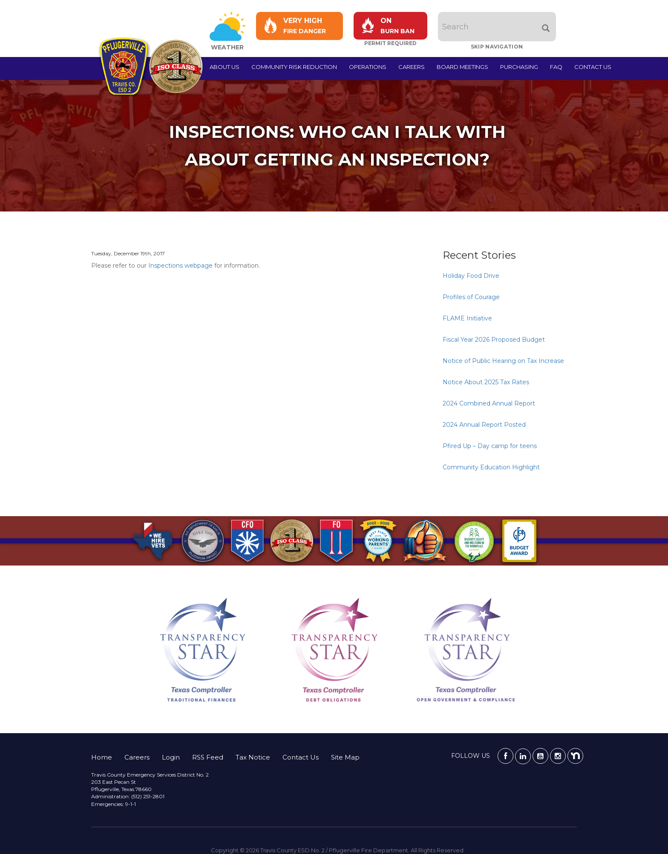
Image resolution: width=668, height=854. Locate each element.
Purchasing (519, 66)
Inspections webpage (180, 265)
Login (171, 757)
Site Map (345, 757)
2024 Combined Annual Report (489, 403)
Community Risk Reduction (294, 66)
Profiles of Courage (471, 297)
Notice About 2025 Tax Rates (486, 382)
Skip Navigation (497, 46)
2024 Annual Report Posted (484, 424)
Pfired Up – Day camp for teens (490, 446)
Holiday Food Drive (471, 276)
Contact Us (592, 66)
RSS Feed (207, 757)
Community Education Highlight (491, 467)
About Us (224, 66)
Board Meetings (462, 66)
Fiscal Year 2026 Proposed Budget (494, 339)
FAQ (556, 66)
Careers (411, 66)
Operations (367, 66)
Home (101, 757)
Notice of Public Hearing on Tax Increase (503, 361)
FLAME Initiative (467, 318)
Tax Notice (253, 757)
